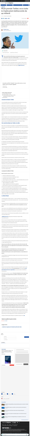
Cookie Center (15, 417)
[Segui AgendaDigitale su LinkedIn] (17, 414)
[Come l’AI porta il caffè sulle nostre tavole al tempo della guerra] (15, 403)
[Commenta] (26, 329)
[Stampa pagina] (9, 18)
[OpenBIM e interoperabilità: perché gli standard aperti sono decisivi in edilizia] (15, 397)
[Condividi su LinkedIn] (3, 18)
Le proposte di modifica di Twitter (8, 88)
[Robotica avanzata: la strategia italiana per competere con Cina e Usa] (15, 409)
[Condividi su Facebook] (1, 18)
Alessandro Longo (6, 29)
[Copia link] (7, 18)
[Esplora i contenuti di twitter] (14, 385)
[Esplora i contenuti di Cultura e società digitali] (5, 390)
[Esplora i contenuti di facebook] (3, 385)
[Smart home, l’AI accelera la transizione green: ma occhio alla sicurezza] (15, 406)
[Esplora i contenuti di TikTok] (9, 385)
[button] (2, 3)
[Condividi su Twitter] (4, 18)
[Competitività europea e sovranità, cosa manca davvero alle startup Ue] (15, 400)
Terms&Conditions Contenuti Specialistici (7, 417)
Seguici (14, 414)
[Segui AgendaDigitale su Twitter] (19, 414)
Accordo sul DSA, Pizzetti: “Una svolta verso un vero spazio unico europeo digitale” (13, 68)
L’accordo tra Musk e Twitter (6, 85)
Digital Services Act (5, 208)
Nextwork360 (4, 421)
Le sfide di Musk (4, 89)
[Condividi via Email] (6, 18)
